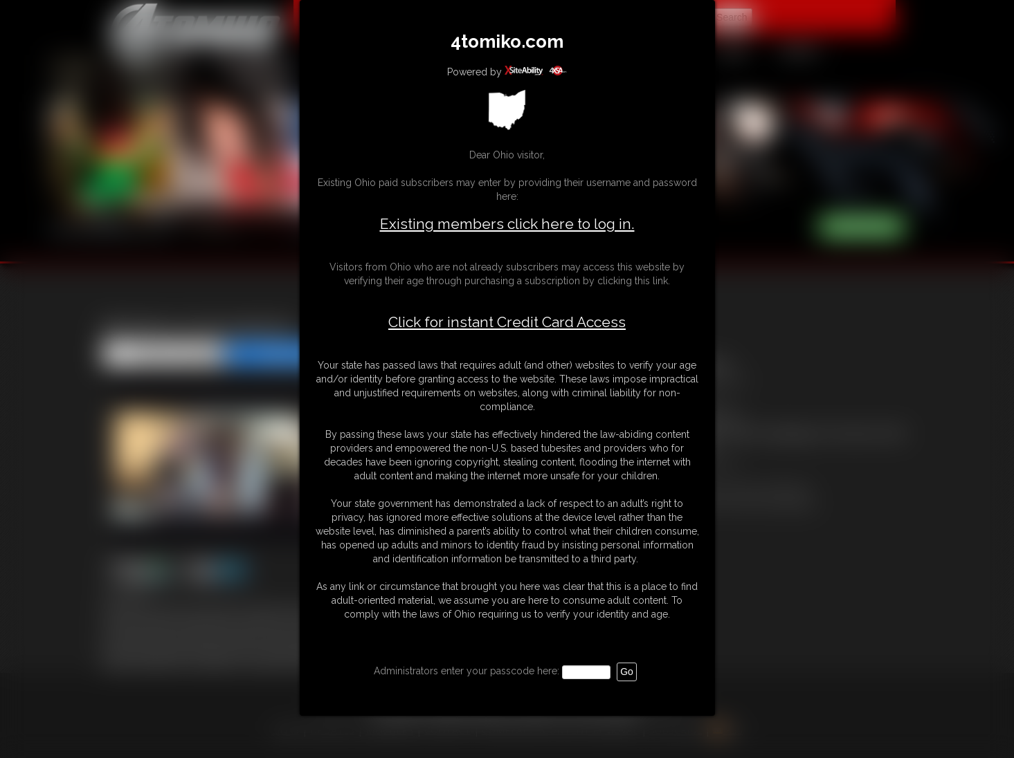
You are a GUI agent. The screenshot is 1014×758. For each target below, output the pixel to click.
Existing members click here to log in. (507, 223)
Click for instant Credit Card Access (507, 322)
